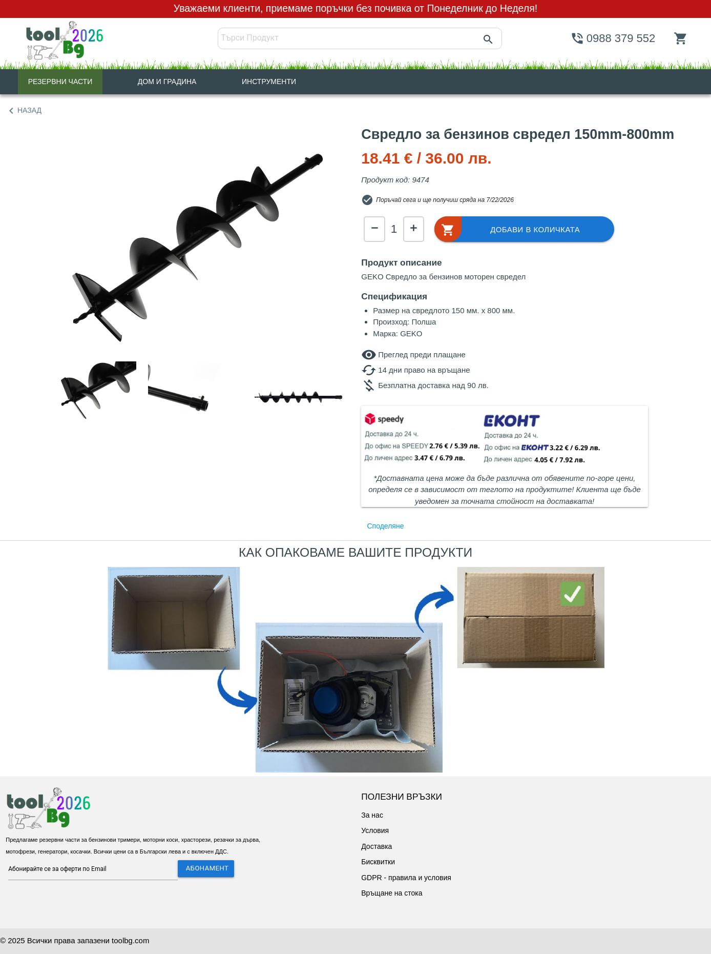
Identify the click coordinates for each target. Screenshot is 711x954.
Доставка (376, 846)
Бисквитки (378, 862)
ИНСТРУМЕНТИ (269, 81)
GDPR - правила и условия (406, 878)
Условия (375, 830)
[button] (522, 229)
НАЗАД (23, 111)
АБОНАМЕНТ (207, 868)
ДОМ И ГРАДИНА (167, 81)
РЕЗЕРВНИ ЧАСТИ (60, 81)
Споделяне (385, 526)
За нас (372, 815)
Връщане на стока (391, 893)
